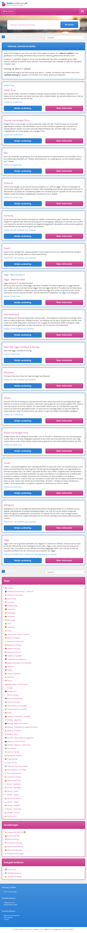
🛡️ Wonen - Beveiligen (13, 787)
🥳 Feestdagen (10, 613)
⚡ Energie (9, 688)
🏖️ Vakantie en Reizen (13, 777)
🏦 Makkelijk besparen (13, 873)
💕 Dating (8, 670)
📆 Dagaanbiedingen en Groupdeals (18, 663)
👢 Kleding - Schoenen (13, 731)
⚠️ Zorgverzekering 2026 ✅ (15, 832)
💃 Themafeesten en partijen (15, 770)
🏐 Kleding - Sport (11, 734)
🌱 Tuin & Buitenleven (13, 773)
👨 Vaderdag (9, 627)
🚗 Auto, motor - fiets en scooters (17, 634)
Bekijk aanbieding (22, 108)
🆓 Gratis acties (10, 869)
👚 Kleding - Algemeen (13, 720)
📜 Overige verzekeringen (14, 853)
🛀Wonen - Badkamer (13, 784)
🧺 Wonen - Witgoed (12, 805)
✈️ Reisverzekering (12, 839)
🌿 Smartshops (10, 748)
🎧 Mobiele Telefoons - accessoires (18, 745)
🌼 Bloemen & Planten (13, 645)
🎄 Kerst (8, 624)
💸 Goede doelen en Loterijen (16, 709)
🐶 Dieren (8, 681)
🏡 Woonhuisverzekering (14, 846)
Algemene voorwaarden (11, 915)
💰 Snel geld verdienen (13, 877)
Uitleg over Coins (9, 903)
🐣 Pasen (8, 631)
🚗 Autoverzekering (12, 836)
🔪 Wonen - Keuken (12, 795)
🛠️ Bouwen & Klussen (13, 652)
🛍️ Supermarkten (11, 759)
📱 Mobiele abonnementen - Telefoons (19, 591)
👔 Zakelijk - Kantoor (12, 812)
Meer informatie (64, 108)
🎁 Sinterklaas (10, 609)
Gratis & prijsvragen (10, 892)
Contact (6, 919)
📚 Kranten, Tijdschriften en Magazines (19, 738)
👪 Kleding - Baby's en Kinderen (16, 723)
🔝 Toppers (9, 588)
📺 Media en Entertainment (15, 741)
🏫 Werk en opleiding (13, 780)
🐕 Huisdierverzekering (13, 843)
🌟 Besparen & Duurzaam (14, 641)
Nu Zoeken (69, 25)
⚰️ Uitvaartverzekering (13, 850)
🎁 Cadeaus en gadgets (13, 656)
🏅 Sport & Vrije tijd (12, 752)
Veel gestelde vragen (10, 905)
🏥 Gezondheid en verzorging (16, 706)
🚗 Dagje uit (9, 666)
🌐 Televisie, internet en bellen (16, 766)
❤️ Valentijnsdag (11, 606)
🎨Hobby (8, 713)
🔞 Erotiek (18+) (10, 691)
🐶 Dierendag (10, 620)
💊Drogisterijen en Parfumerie (16, 684)
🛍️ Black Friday (10, 599)
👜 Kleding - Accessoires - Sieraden (17, 716)
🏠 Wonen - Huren (12, 791)
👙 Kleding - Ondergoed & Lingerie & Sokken (21, 727)
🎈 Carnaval (9, 602)
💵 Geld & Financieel (12, 702)
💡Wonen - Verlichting (13, 809)
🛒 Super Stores (11, 763)
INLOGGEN (8, 11)
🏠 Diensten (9, 677)
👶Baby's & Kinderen (12, 638)
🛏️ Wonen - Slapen (12, 802)
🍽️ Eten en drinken (12, 695)
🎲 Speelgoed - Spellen (13, 755)
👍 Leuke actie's (11, 816)
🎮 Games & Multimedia (14, 698)
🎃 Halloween (10, 616)
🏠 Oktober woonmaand (14, 595)
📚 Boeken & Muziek (12, 648)
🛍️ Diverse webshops (13, 673)
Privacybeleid (8, 917)
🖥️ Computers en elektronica (15, 659)
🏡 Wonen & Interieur (13, 798)
